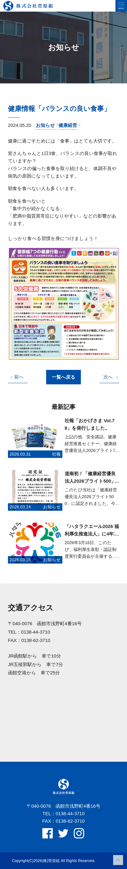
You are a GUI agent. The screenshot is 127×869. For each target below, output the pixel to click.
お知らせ (45, 125)
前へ (19, 377)
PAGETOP (118, 860)
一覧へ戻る (63, 377)
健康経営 (68, 125)
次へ (108, 377)
